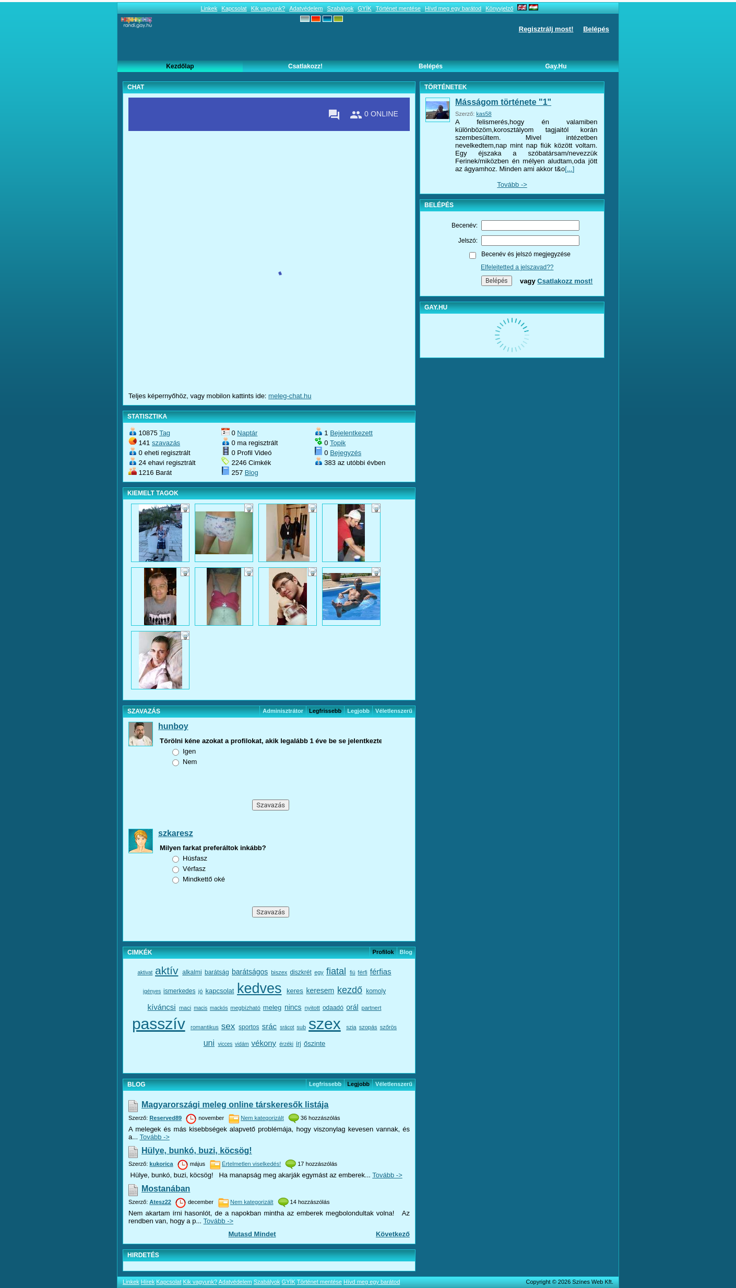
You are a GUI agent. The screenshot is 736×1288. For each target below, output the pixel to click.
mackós (219, 1008)
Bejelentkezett (351, 433)
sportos (249, 1027)
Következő (393, 1234)
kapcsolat (219, 991)
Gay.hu (555, 66)
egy (319, 972)
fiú (352, 972)
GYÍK (364, 8)
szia (351, 1027)
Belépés (596, 29)
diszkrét (300, 972)
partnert (372, 1008)
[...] (569, 169)
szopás (368, 1027)
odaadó (333, 1007)
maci (185, 1008)
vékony (264, 1043)
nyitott (311, 1008)
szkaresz (175, 833)
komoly (376, 991)
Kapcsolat (233, 8)
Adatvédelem (306, 8)
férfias (380, 971)
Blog (251, 472)
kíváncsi (162, 1007)
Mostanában (165, 1188)
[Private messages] (334, 114)
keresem (320, 990)
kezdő (349, 990)
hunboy (173, 726)
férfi (362, 972)
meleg (272, 1007)
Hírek (148, 1282)
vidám (242, 1044)
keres (295, 991)
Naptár (247, 433)
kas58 (483, 114)
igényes (152, 991)
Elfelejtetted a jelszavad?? (517, 267)
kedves (259, 988)
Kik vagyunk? (268, 8)
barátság (217, 972)
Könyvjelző (499, 8)
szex (324, 1023)
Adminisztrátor (283, 711)
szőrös (388, 1027)
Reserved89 (165, 1118)
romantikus (205, 1027)
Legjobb (358, 711)
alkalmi (191, 972)
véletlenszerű (393, 711)
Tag (164, 433)
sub (301, 1027)
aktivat (144, 972)
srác (269, 1026)
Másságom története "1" (503, 102)
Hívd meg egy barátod (453, 8)
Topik (338, 443)
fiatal (336, 971)
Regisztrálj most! (546, 29)
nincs (293, 1007)
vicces (225, 1044)
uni (209, 1043)
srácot (287, 1027)
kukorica (161, 1164)
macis (200, 1008)
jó (200, 991)
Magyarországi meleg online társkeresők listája (234, 1104)
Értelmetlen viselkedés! (251, 1164)
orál (352, 1007)
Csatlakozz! (305, 66)
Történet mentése (398, 8)
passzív (158, 1023)
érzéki (286, 1044)
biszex (279, 972)
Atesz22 (160, 1202)
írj (298, 1043)
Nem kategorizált (262, 1118)
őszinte (314, 1043)
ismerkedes (179, 991)
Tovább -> (154, 1137)
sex (228, 1026)
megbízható (245, 1008)
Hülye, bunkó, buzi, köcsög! (196, 1150)
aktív (166, 970)
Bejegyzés (345, 453)
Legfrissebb (325, 1084)
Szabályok (340, 8)
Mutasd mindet (252, 1234)
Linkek (208, 8)
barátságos (250, 972)
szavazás (166, 443)
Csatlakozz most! (564, 281)
